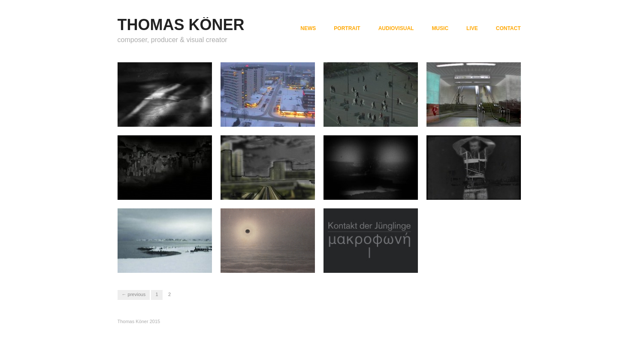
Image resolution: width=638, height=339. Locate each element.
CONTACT (508, 28)
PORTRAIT (347, 28)
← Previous (134, 294)
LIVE (472, 28)
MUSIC (440, 28)
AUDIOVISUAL (396, 28)
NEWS (308, 28)
